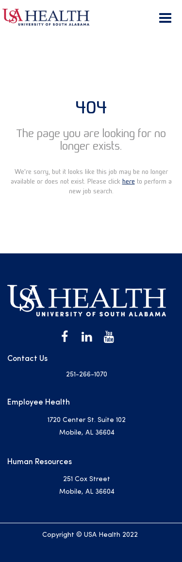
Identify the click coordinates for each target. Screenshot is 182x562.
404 (91, 107)
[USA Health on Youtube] (109, 337)
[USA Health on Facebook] (64, 337)
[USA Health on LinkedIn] (87, 337)
